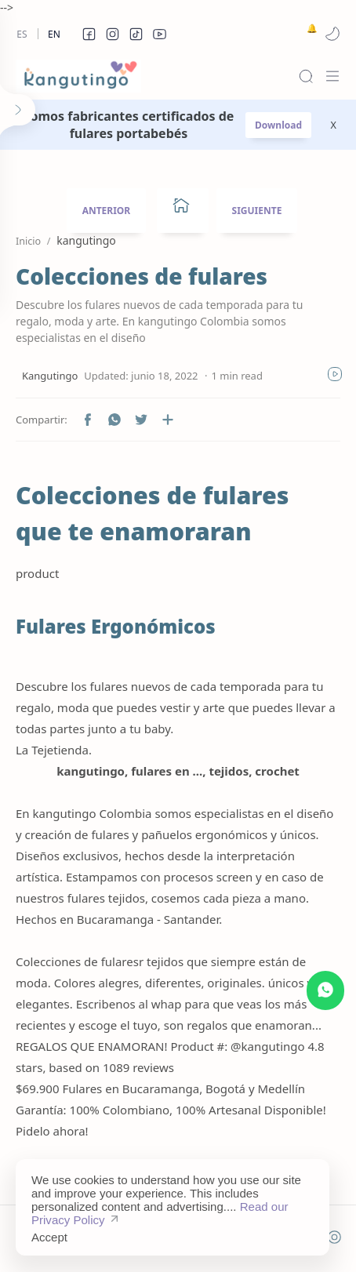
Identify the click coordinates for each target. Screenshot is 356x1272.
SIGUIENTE (257, 210)
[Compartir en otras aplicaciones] (167, 419)
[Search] (306, 76)
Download (278, 125)
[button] (88, 33)
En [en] (54, 34)
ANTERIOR (106, 210)
